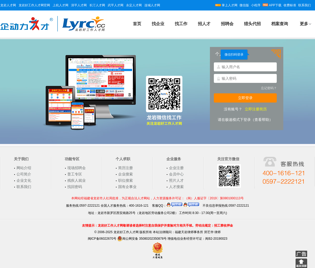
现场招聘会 (76, 168)
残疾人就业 (76, 180)
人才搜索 (176, 187)
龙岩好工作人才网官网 (34, 5)
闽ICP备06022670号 (102, 238)
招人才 (204, 24)
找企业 (158, 24)
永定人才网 (134, 5)
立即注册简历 (256, 109)
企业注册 (176, 168)
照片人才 (176, 180)
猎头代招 (252, 24)
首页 (137, 24)
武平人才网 (115, 5)
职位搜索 (125, 180)
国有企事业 (127, 187)
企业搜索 (125, 174)
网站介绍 (24, 168)
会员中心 (176, 174)
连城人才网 (152, 5)
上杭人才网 (60, 5)
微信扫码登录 (234, 54)
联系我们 (304, 5)
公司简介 (24, 174)
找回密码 (74, 187)
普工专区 (74, 174)
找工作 (181, 24)
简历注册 (125, 168)
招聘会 (227, 24)
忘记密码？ (269, 88)
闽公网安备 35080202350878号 (142, 238)
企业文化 (24, 180)
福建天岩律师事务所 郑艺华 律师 (198, 232)
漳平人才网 (79, 5)
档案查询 (279, 24)
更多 (304, 24)
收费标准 (290, 5)
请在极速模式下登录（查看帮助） (245, 119)
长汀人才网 (97, 5)
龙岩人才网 (8, 5)
